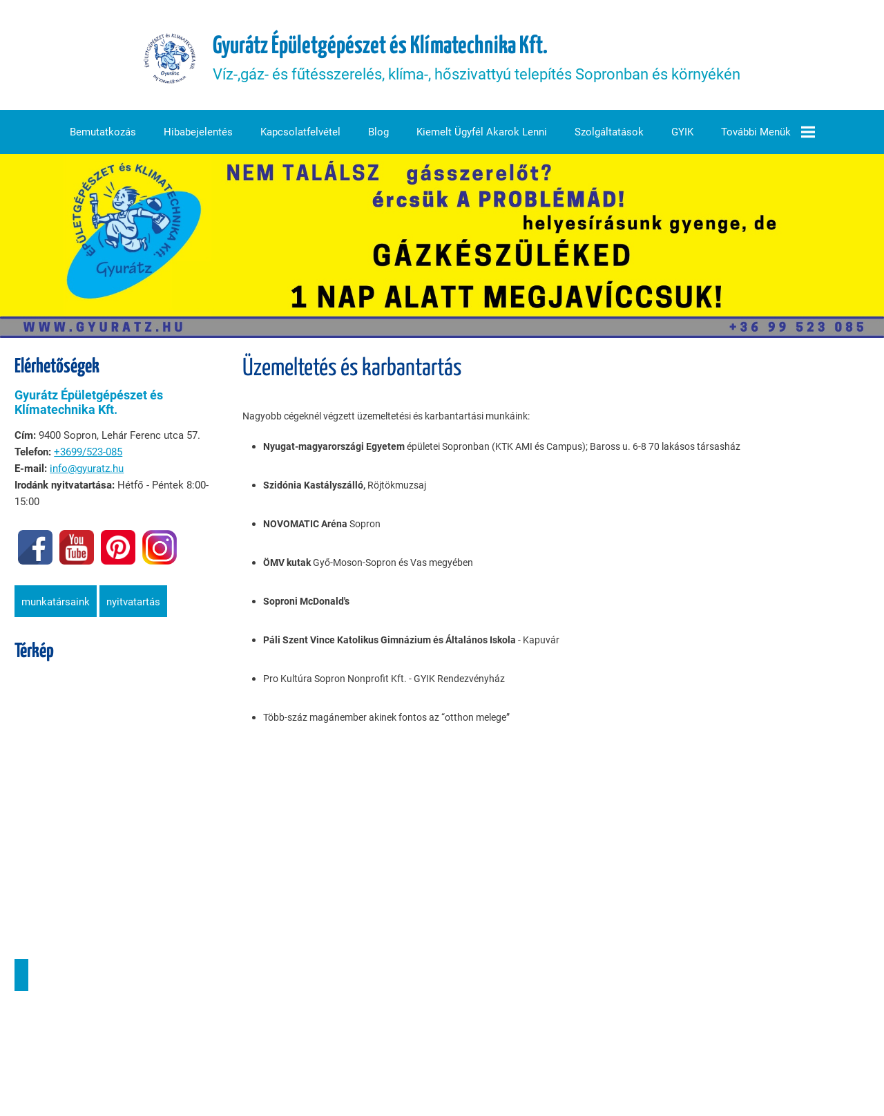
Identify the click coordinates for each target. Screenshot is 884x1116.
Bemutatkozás (103, 135)
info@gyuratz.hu (86, 470)
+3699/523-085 (87, 454)
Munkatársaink (55, 604)
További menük (768, 135)
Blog (378, 135)
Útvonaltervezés (21, 977)
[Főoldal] (170, 60)
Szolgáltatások (609, 135)
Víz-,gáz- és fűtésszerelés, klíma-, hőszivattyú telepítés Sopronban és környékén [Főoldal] (477, 60)
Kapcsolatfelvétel (300, 135)
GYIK (682, 135)
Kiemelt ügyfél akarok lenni (481, 135)
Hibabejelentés (198, 135)
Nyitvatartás (133, 604)
